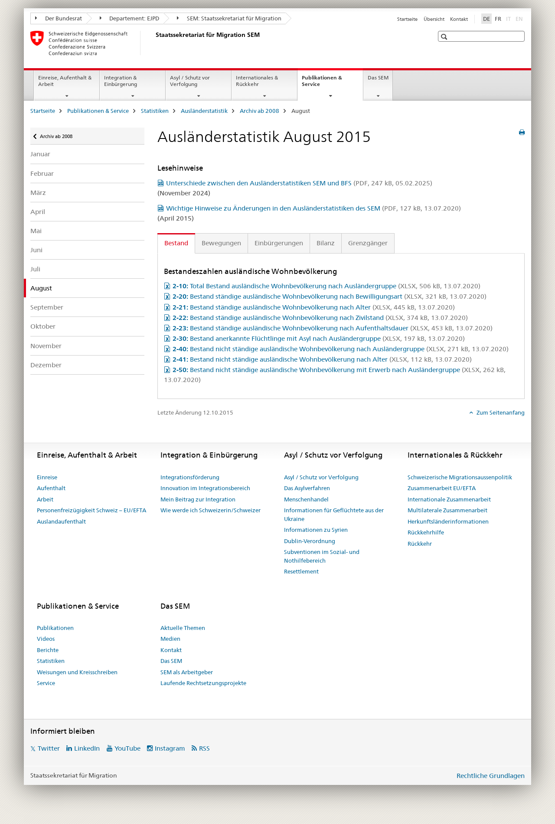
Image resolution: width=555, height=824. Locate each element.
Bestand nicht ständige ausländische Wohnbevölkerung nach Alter (322, 359)
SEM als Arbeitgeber (186, 672)
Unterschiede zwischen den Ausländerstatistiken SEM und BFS (299, 183)
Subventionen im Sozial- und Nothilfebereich (321, 556)
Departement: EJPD (130, 18)
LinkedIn (87, 748)
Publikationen (55, 627)
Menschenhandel (306, 499)
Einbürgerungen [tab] (279, 243)
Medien (170, 638)
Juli (35, 269)
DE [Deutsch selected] (486, 18)
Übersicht (434, 19)
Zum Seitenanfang (500, 412)
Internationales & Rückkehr (257, 80)
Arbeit (45, 499)
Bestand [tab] (176, 243)
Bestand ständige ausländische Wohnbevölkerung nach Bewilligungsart (329, 296)
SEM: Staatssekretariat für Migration (229, 18)
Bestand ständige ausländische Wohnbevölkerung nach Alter (314, 307)
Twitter (49, 748)
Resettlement (301, 571)
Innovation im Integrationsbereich (205, 488)
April (37, 212)
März (38, 192)
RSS (204, 748)
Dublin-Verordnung (309, 540)
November (46, 346)
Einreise (47, 477)
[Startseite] (154, 43)
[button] (445, 36)
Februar (42, 173)
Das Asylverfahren (307, 488)
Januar (40, 154)
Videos (46, 638)
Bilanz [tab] (326, 243)
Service (46, 682)
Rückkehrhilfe (426, 532)
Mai (36, 231)
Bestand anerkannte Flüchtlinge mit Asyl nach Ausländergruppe (319, 338)
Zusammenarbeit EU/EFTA (442, 488)
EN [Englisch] (520, 18)
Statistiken (155, 110)
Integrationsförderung (189, 477)
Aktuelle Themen (182, 627)
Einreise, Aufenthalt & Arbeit (64, 80)
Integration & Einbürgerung (120, 80)
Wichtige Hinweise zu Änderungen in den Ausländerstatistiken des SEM (313, 208)
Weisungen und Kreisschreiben (77, 672)
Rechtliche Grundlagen (491, 775)
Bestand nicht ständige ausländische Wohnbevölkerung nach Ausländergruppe (341, 349)
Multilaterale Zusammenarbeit (447, 510)
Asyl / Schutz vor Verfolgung (190, 80)
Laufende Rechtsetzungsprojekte (203, 682)
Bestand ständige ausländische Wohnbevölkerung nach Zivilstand (320, 317)
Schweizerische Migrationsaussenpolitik (460, 477)
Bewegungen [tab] (221, 243)
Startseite (407, 19)
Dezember (46, 365)
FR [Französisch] (498, 18)
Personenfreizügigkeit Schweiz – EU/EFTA (91, 510)
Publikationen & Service (322, 83)
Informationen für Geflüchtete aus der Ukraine (334, 514)
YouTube (127, 748)
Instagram (170, 748)
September (46, 307)
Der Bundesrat (58, 18)
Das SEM (378, 77)
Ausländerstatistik (204, 110)
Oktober (43, 326)
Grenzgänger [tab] (368, 243)
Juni (36, 250)
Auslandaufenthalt (61, 521)
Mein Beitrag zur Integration (197, 499)
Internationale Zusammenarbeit (449, 499)
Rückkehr (420, 543)
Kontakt (459, 19)
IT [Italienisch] (509, 18)
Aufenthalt (51, 488)
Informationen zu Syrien (316, 529)
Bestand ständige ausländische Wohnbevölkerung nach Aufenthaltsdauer (333, 328)
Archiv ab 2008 (259, 110)
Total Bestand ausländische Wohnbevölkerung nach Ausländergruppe (326, 286)
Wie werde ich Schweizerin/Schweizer (210, 510)
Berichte (48, 649)
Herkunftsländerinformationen (448, 521)
